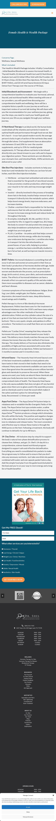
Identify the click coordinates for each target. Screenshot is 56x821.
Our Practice (28, 715)
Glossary (28, 685)
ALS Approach (28, 689)
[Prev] (2, 596)
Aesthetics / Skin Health (11, 573)
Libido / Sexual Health (10, 569)
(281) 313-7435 (28, 626)
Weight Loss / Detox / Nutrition (14, 557)
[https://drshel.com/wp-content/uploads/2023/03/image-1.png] (19, 596)
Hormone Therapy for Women (28, 662)
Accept (28, 807)
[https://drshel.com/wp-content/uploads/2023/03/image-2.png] (36, 596)
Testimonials (28, 723)
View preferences (28, 817)
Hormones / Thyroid (10, 550)
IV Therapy (28, 665)
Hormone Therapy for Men (28, 660)
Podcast (28, 721)
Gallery (28, 725)
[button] (53, 795)
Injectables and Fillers (28, 698)
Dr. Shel (28, 713)
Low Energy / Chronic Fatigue (13, 553)
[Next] (53, 596)
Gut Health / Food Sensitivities (13, 561)
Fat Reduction (28, 702)
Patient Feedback (28, 681)
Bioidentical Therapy (28, 664)
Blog (28, 719)
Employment (28, 727)
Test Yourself (28, 675)
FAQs (28, 687)
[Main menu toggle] (52, 13)
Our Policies (28, 683)
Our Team (28, 717)
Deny (28, 812)
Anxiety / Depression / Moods (13, 565)
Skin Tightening (28, 700)
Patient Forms (28, 679)
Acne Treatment (28, 704)
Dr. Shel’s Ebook (28, 677)
